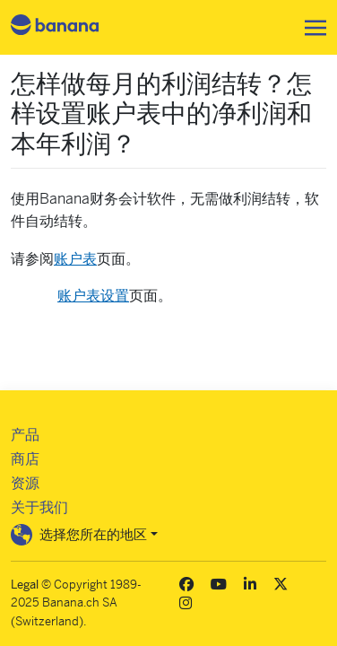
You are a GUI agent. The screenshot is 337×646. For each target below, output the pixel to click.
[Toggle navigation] (310, 27)
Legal (25, 584)
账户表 (75, 258)
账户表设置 (93, 295)
